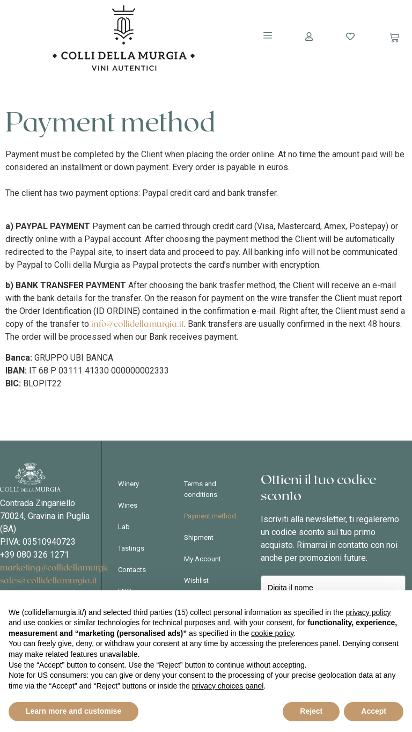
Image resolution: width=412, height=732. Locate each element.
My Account (202, 559)
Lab (124, 527)
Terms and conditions (200, 489)
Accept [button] (373, 711)
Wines (127, 505)
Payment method (210, 516)
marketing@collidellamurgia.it (58, 567)
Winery (128, 484)
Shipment (199, 537)
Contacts (132, 570)
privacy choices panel (228, 686)
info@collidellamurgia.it (137, 324)
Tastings (131, 548)
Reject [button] (311, 711)
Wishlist (196, 580)
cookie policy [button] (272, 633)
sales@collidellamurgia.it (48, 580)
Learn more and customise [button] (73, 711)
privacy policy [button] (368, 612)
